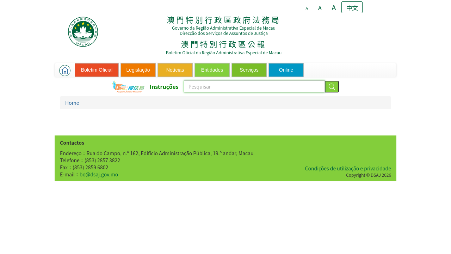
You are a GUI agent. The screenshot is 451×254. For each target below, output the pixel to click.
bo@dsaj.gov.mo (99, 174)
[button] (65, 70)
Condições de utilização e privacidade (348, 168)
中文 (352, 8)
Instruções (164, 86)
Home (72, 102)
